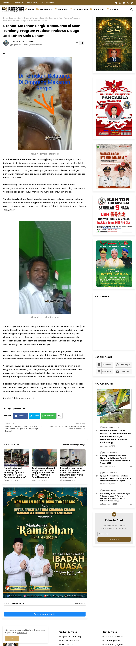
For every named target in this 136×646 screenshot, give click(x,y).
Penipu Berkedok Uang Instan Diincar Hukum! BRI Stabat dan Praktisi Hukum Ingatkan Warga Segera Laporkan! (72, 472)
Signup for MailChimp (72, 636)
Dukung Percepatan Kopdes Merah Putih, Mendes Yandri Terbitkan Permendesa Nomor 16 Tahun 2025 (115, 459)
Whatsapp (49, 416)
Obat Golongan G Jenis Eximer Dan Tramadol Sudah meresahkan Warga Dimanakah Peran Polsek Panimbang (115, 436)
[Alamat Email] (114, 534)
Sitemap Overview (113, 636)
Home (29, 9)
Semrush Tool (68, 644)
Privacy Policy (32, 2)
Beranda (7, 18)
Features (60, 9)
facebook (107, 365)
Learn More (22, 632)
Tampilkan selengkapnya (74, 445)
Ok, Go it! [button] (12, 638)
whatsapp (125, 365)
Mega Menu (43, 9)
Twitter (36, 416)
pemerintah (17, 18)
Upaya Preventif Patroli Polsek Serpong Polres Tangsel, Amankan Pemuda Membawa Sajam (116, 478)
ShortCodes (97, 9)
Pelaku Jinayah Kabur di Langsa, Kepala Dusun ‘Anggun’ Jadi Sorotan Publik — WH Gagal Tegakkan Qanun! (43, 472)
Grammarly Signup (114, 644)
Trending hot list (112, 640)
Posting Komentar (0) (45, 614)
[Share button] (59, 416)
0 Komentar (80, 603)
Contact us (18, 2)
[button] (131, 9)
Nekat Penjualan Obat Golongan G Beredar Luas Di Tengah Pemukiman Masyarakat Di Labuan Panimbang (115, 497)
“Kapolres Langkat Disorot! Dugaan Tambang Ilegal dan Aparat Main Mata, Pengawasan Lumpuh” (15, 472)
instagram (106, 371)
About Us (7, 2)
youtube (125, 371)
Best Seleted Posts (70, 640)
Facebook (22, 416)
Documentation (47, 2)
